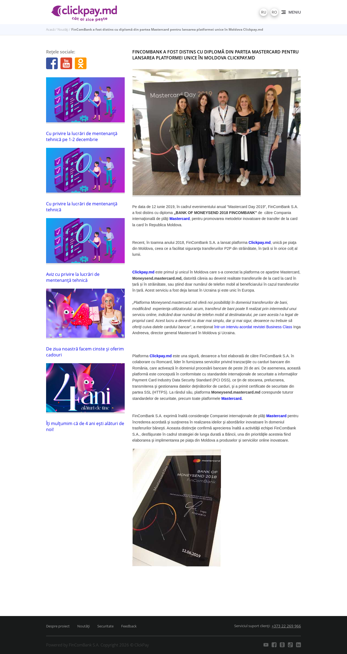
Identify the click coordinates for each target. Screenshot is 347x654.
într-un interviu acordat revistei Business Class (253, 327)
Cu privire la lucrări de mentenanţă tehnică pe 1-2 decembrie (81, 136)
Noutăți (62, 29)
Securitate (105, 626)
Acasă (50, 29)
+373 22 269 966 (286, 626)
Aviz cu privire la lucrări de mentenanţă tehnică (72, 277)
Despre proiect (58, 626)
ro (274, 12)
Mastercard (231, 398)
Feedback (129, 626)
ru (263, 12)
